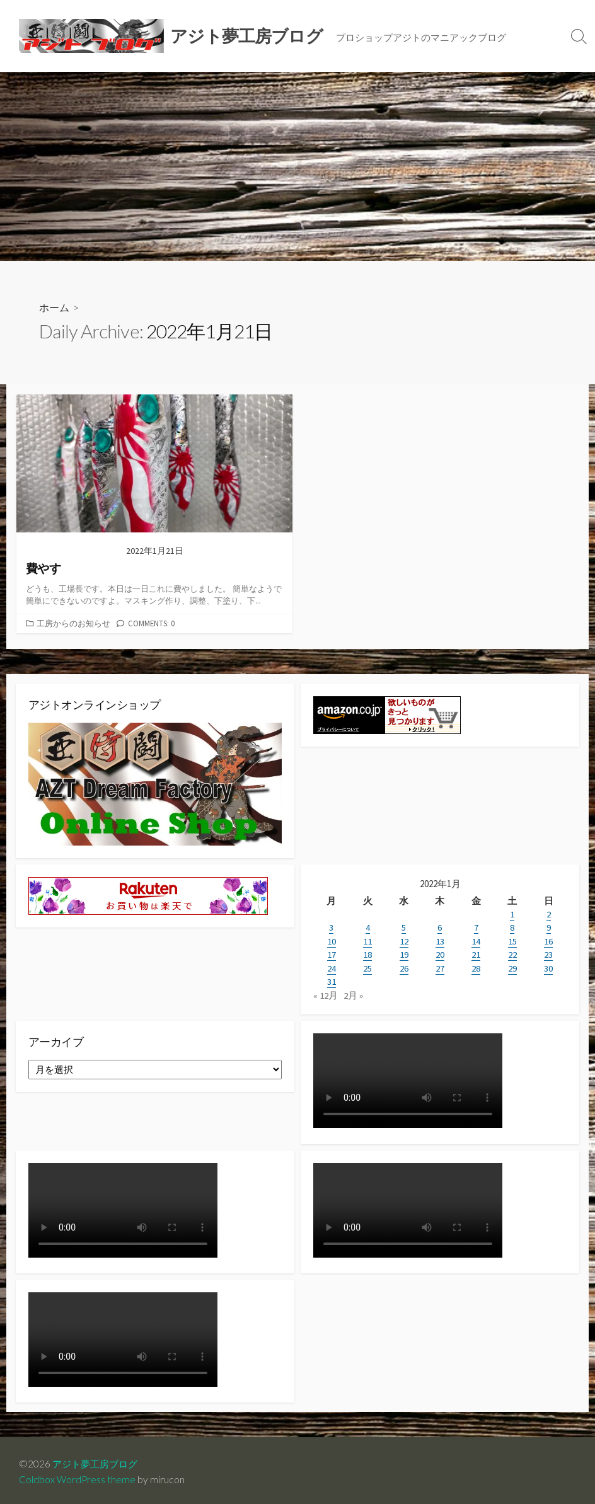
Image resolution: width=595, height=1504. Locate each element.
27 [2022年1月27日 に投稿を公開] (440, 966)
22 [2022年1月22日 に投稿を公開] (512, 953)
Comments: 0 (151, 622)
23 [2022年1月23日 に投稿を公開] (548, 953)
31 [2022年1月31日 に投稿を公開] (331, 979)
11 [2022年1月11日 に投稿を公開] (367, 940)
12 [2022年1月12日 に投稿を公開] (404, 940)
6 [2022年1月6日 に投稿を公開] (439, 927)
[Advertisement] (297, 166)
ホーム (54, 307)
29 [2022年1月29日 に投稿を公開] (512, 966)
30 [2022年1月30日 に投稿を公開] (548, 966)
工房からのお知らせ (73, 622)
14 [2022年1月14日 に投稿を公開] (475, 940)
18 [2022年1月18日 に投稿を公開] (367, 953)
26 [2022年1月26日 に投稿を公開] (404, 966)
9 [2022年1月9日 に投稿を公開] (548, 927)
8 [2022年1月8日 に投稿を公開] (512, 927)
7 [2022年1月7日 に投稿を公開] (476, 927)
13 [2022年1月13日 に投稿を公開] (440, 940)
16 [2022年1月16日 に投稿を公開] (548, 940)
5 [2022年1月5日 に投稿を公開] (403, 927)
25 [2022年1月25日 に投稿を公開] (367, 966)
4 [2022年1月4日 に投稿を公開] (368, 927)
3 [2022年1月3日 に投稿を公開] (331, 927)
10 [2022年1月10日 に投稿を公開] (331, 940)
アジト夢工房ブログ (97, 1460)
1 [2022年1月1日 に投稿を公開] (512, 913)
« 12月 (325, 993)
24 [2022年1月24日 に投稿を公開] (331, 966)
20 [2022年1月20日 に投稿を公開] (440, 953)
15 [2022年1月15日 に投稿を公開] (512, 940)
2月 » (353, 993)
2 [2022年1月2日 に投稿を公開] (548, 913)
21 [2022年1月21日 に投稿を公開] (475, 953)
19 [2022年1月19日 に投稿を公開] (404, 953)
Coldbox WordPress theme (77, 1477)
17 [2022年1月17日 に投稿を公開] (331, 953)
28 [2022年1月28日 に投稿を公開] (475, 966)
